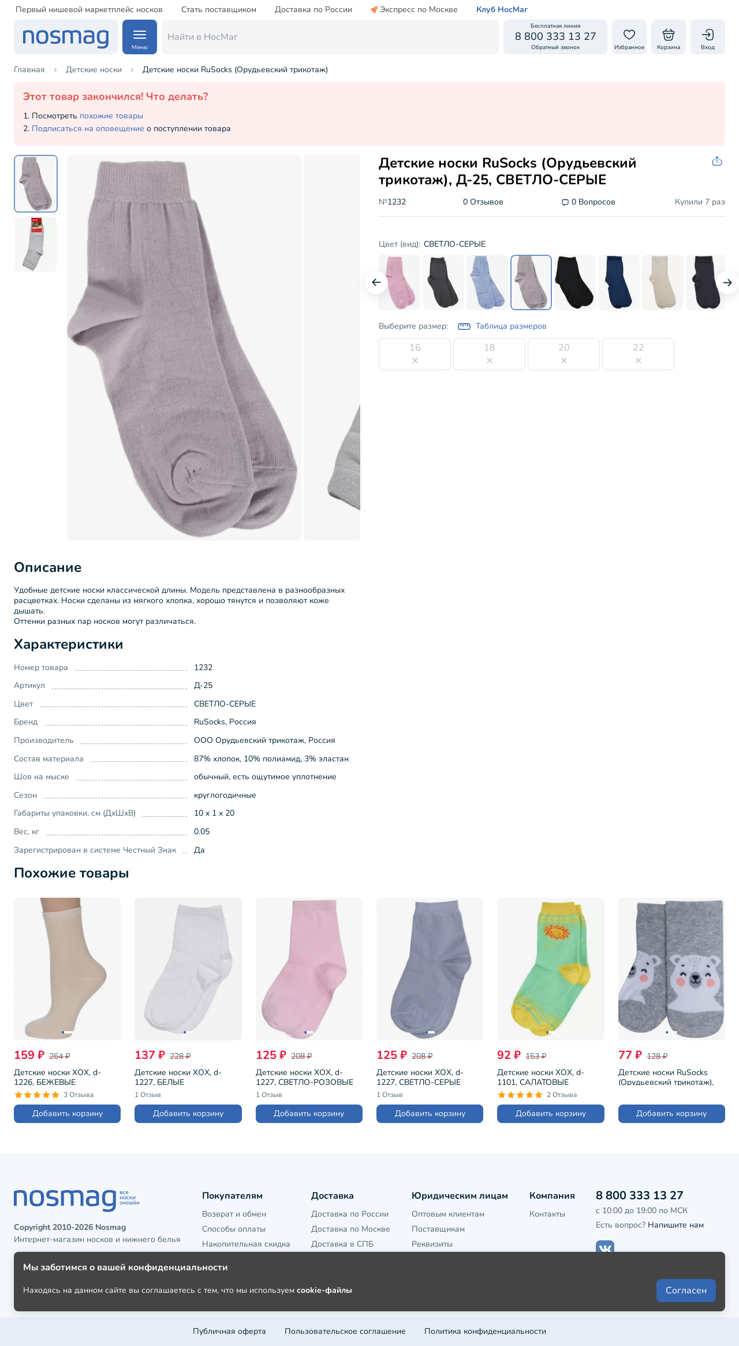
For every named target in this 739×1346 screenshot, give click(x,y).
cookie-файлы (324, 1306)
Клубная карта (230, 1259)
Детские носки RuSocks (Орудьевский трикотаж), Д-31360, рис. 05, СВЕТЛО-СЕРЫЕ (669, 1076)
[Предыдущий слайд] (376, 282)
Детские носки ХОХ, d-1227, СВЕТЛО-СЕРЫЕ (420, 1076)
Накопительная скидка (246, 1244)
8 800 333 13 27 (640, 1195)
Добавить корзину (67, 1113)
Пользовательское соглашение (345, 1331)
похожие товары (111, 115)
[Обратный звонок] (555, 37)
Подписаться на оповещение (88, 128)
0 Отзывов (483, 202)
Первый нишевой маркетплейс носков (89, 10)
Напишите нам (676, 1224)
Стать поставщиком (218, 10)
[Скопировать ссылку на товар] (718, 161)
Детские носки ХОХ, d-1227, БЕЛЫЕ (178, 1076)
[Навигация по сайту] (139, 37)
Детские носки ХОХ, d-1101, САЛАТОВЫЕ (540, 1076)
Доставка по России (313, 10)
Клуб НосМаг (502, 10)
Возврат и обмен (234, 1214)
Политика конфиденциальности (485, 1331)
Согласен (686, 1306)
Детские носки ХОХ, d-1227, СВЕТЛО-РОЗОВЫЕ (304, 1076)
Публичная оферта (229, 1331)
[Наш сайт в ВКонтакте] (605, 1249)
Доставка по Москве (350, 1229)
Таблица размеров (502, 326)
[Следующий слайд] (727, 282)
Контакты (547, 1214)
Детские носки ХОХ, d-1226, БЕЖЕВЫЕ (57, 1076)
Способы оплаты (234, 1229)
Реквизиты (432, 1244)
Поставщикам (438, 1229)
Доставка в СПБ (342, 1244)
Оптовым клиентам (448, 1214)
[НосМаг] (66, 37)
